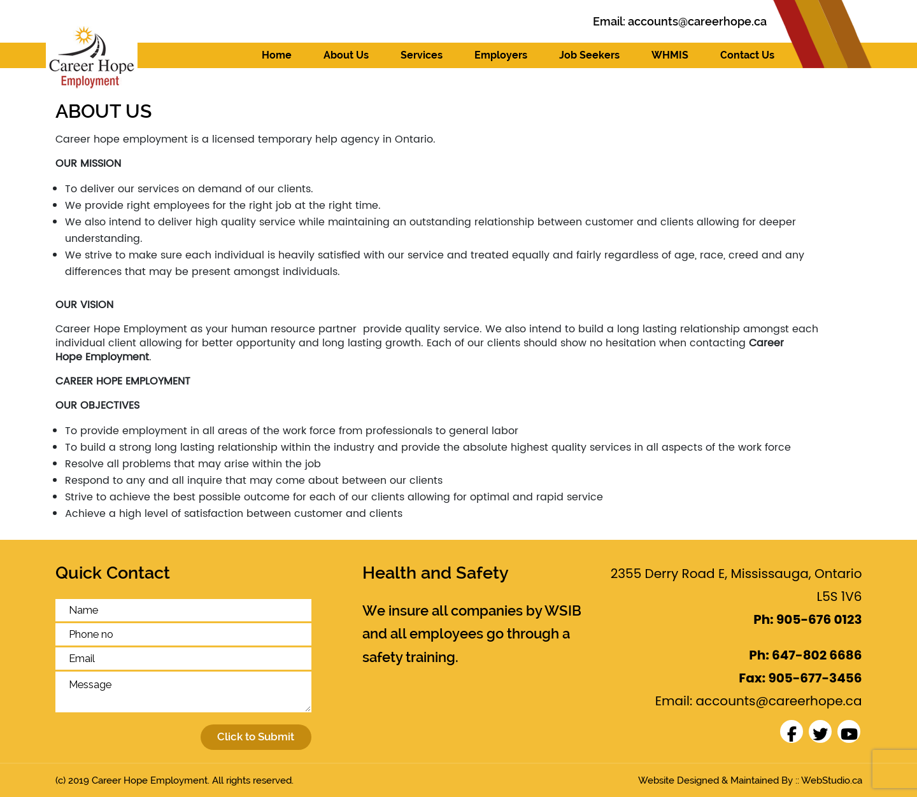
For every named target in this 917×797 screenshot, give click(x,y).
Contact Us (747, 55)
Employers (500, 55)
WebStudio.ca (831, 780)
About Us (346, 55)
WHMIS (669, 55)
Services (422, 55)
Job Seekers (589, 55)
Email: (680, 21)
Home (277, 55)
